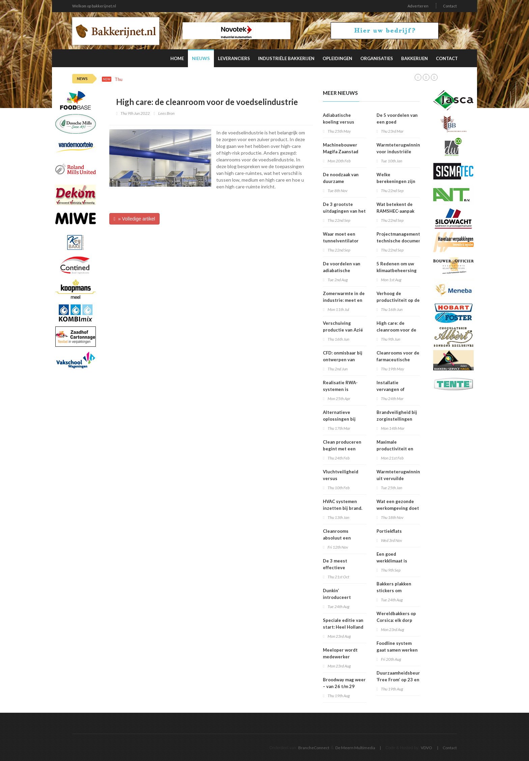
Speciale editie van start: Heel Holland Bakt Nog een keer (343, 627)
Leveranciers (234, 58)
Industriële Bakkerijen (286, 58)
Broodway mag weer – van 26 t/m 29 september (344, 686)
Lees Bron (166, 113)
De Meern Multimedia (355, 747)
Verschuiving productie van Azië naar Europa (343, 329)
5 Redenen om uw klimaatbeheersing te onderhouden (397, 270)
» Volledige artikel (134, 218)
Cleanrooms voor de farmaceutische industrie (398, 359)
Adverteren (418, 6)
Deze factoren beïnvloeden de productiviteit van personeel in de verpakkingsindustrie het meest (252, 79)
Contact (450, 6)
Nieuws (201, 58)
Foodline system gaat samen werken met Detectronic (397, 649)
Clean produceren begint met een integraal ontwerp (342, 448)
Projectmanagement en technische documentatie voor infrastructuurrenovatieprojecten (413, 240)
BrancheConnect (313, 747)
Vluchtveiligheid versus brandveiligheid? (341, 478)
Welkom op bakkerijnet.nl (94, 6)
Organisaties (376, 58)
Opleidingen (337, 58)
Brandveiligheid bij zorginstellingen (397, 416)
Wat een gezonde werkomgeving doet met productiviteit (398, 508)
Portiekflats (389, 531)
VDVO (426, 747)
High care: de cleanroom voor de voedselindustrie (396, 329)
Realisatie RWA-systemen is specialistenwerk (341, 389)
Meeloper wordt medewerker (340, 653)
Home (177, 58)
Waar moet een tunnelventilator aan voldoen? (341, 240)
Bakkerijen (414, 58)
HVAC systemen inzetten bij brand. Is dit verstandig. (342, 508)
